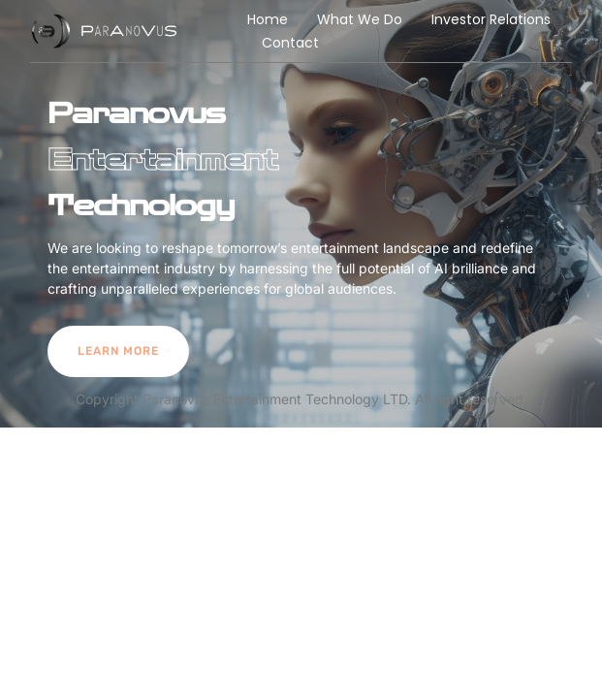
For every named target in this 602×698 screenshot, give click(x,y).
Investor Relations (491, 19)
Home (267, 19)
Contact (290, 42)
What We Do (359, 19)
